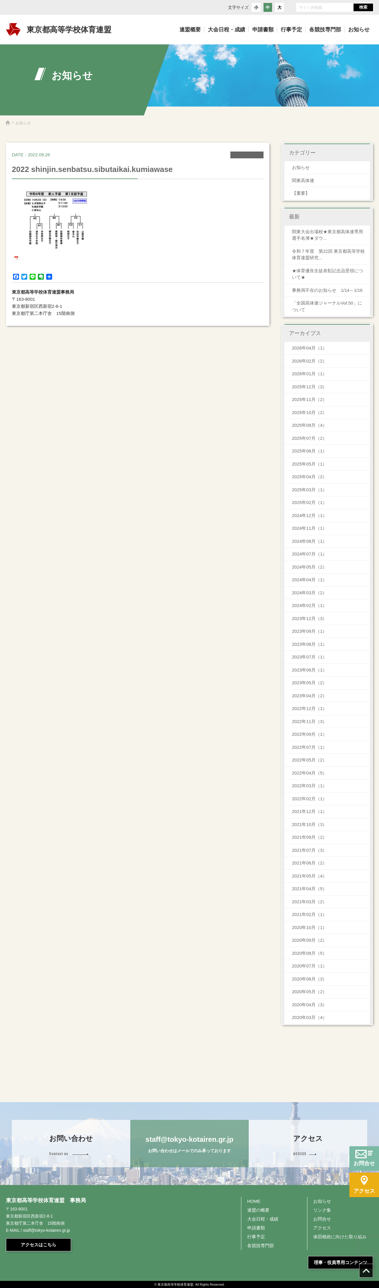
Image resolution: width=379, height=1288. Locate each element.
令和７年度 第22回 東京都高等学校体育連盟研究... (328, 254)
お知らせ (301, 167)
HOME (254, 1201)
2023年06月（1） (309, 669)
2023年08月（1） (309, 644)
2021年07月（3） (309, 850)
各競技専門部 (260, 1245)
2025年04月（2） (309, 476)
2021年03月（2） (309, 901)
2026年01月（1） (309, 373)
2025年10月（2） (309, 412)
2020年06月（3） (309, 978)
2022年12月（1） (309, 708)
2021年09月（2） (309, 837)
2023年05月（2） (309, 682)
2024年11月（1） (309, 528)
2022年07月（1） (309, 747)
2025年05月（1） (309, 463)
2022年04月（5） (309, 772)
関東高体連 (303, 180)
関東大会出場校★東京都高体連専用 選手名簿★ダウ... (327, 235)
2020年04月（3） (309, 1004)
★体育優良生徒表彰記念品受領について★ (327, 274)
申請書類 (256, 1227)
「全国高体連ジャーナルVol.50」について (327, 306)
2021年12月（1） (309, 811)
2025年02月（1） (309, 502)
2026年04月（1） (309, 347)
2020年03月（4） (309, 1017)
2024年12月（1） (309, 515)
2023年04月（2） (309, 695)
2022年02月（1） (309, 798)
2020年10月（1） (309, 927)
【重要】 (301, 193)
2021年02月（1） (309, 914)
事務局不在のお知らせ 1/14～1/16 (329, 290)
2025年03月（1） (309, 489)
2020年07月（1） (309, 965)
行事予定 (256, 1236)
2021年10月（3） (309, 824)
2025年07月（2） (309, 438)
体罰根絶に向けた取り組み (340, 1236)
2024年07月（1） (309, 553)
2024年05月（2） (309, 566)
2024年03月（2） (309, 592)
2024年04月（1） (309, 579)
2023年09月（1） (309, 631)
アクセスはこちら (38, 1244)
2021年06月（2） (309, 862)
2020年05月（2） (309, 991)
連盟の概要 (258, 1210)
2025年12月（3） (309, 386)
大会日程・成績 (262, 1218)
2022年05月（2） (309, 759)
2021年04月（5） (309, 888)
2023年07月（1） (309, 656)
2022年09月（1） (309, 734)
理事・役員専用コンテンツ (340, 1262)
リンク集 (322, 1210)
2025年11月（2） (309, 399)
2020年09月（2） (309, 940)
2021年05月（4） (309, 875)
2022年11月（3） (309, 721)
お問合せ (322, 1218)
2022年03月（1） (309, 785)
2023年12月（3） (309, 618)
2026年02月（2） (309, 360)
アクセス (322, 1227)
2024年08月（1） (309, 541)
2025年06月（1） (309, 450)
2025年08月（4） (309, 425)
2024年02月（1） (309, 605)
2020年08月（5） (309, 953)
